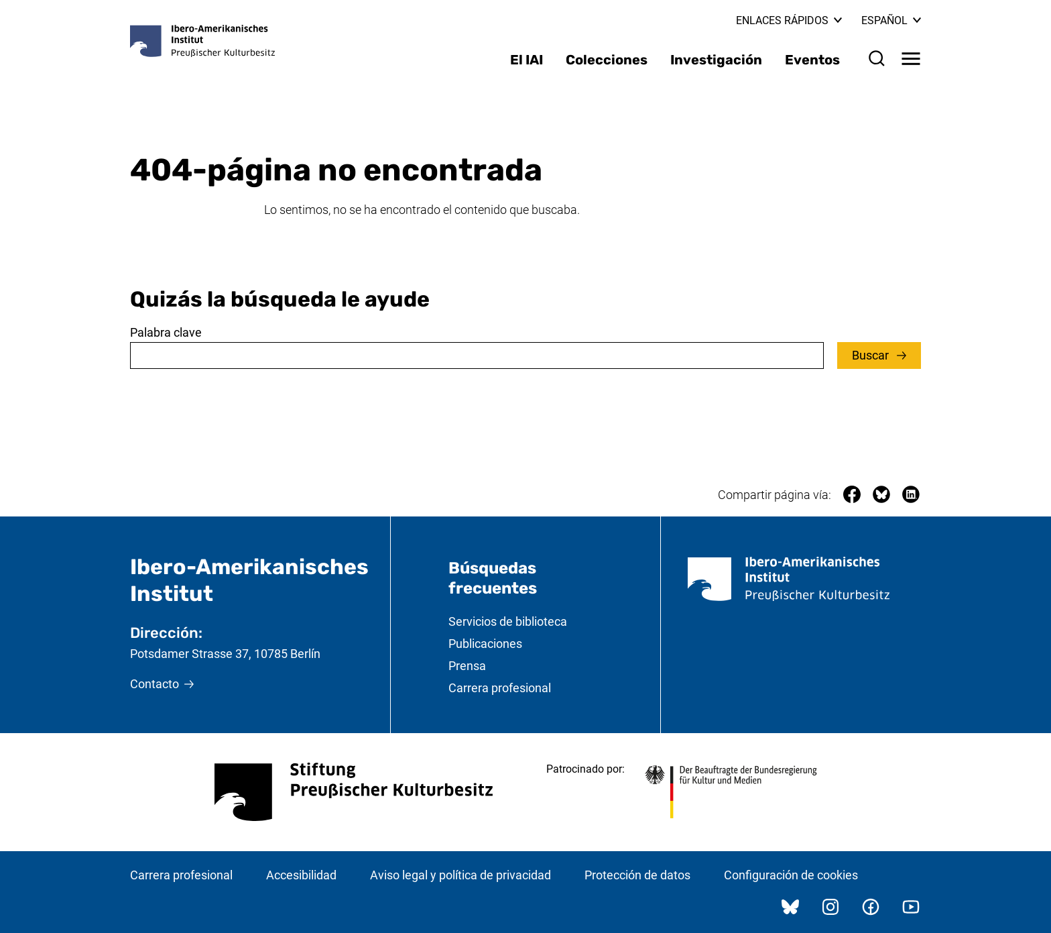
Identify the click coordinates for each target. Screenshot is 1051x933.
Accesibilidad (301, 875)
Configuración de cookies (791, 875)
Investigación (716, 60)
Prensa (467, 666)
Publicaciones (485, 644)
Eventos (812, 60)
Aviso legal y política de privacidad (460, 875)
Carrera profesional (499, 688)
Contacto (154, 684)
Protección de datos (637, 875)
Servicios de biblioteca (507, 621)
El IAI (526, 60)
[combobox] (477, 355)
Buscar (871, 355)
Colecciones (606, 60)
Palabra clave (166, 332)
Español (891, 20)
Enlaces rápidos (789, 20)
